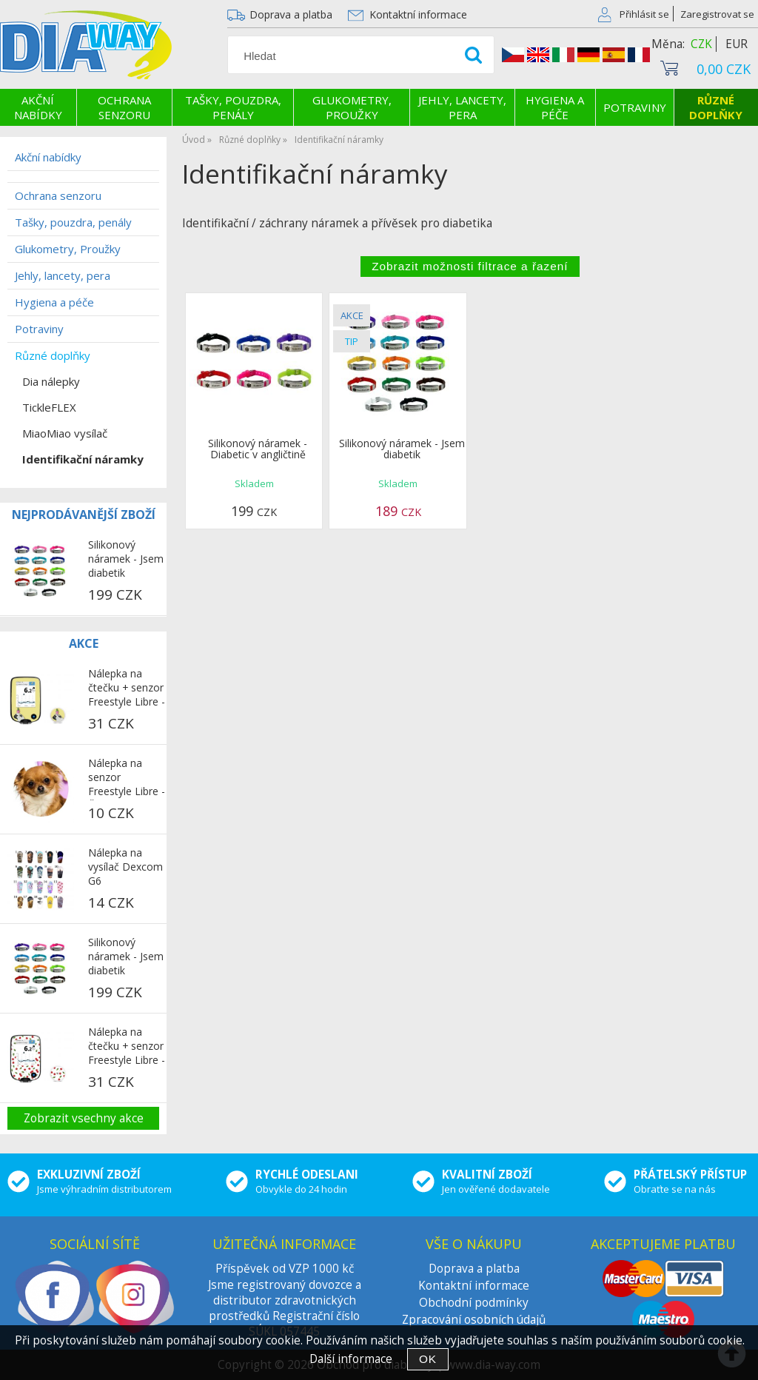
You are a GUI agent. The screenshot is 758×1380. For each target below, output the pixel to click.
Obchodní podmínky (474, 1302)
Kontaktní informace (418, 14)
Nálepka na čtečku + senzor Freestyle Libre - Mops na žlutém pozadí (126, 688)
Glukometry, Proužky (352, 107)
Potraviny (634, 107)
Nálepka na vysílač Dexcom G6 (125, 866)
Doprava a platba (290, 14)
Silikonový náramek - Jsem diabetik (402, 448)
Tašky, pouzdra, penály (233, 107)
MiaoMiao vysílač (64, 433)
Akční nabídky (38, 107)
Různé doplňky (715, 107)
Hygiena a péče (555, 107)
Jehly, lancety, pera (462, 107)
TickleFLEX (49, 407)
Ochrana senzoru (124, 107)
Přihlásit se (644, 14)
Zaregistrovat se (717, 14)
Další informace (350, 1359)
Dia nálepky (51, 381)
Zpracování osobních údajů (474, 1319)
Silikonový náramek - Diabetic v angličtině (257, 448)
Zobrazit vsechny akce (84, 1118)
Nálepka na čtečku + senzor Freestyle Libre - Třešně (126, 1047)
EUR (736, 44)
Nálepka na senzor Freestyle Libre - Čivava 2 (126, 778)
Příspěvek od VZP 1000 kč (284, 1268)
